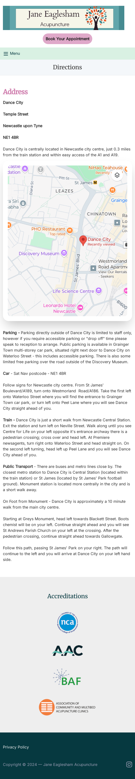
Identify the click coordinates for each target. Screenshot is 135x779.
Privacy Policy (16, 747)
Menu (11, 54)
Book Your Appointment (67, 38)
